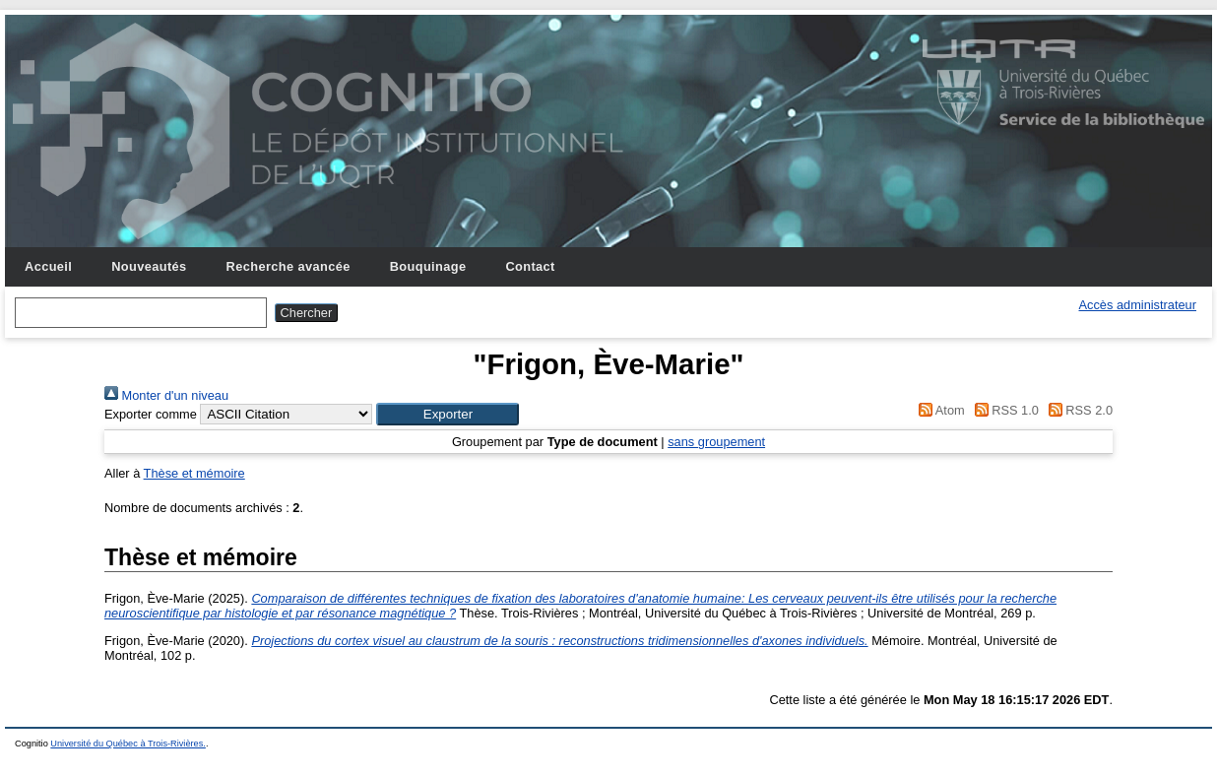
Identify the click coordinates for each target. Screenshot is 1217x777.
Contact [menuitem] (529, 266)
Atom (939, 410)
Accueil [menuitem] (48, 266)
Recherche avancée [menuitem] (288, 266)
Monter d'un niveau (166, 395)
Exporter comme (150, 414)
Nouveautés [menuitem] (148, 266)
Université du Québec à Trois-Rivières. (128, 743)
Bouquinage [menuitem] (428, 266)
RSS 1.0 (1003, 410)
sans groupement (716, 441)
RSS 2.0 (1077, 410)
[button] (447, 414)
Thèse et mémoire (194, 473)
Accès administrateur (1137, 304)
